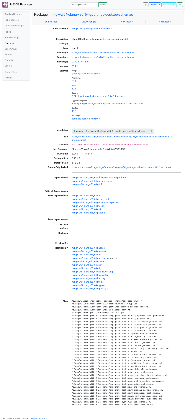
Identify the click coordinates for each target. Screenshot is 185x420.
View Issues (126, 21)
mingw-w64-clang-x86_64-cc (86, 195)
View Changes (89, 21)
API (180, 4)
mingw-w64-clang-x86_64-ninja (87, 209)
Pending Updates (13, 14)
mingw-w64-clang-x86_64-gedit (87, 265)
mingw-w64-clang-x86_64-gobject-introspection (95, 202)
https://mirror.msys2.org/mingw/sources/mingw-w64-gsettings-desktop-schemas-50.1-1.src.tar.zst (121, 167)
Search (103, 4)
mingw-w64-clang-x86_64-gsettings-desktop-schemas (91, 14)
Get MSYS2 (155, 4)
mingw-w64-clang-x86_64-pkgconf (88, 212)
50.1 (74, 81)
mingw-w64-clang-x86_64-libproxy (88, 278)
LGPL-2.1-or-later (80, 61)
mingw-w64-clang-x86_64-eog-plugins (90, 258)
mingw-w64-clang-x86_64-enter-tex (89, 251)
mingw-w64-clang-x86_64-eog (86, 254)
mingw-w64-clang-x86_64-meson (88, 206)
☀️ (145, 4)
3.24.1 (75, 96)
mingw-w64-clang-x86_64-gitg (86, 268)
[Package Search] (85, 4)
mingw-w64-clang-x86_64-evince (88, 261)
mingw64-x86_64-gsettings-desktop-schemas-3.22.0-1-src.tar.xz (111, 103)
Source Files (51, 21)
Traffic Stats (11, 72)
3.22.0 (75, 103)
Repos (8, 31)
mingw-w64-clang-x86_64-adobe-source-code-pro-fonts (99, 177)
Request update (38, 418)
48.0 (74, 111)
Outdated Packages (14, 25)
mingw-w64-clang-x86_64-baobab (88, 248)
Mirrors (8, 77)
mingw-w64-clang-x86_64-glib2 (87, 184)
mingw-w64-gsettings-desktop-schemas (92, 28)
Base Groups (11, 49)
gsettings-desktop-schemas (86, 73)
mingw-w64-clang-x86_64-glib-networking (92, 271)
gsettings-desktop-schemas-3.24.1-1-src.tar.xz (103, 96)
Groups (8, 54)
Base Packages (12, 37)
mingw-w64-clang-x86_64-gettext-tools (91, 199)
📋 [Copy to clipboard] (150, 131)
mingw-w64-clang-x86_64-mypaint (88, 285)
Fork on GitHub (169, 4)
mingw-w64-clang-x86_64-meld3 (87, 281)
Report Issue (164, 21)
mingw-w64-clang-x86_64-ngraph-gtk (90, 288)
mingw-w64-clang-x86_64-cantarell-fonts (92, 181)
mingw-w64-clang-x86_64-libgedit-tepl (90, 275)
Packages (10, 43)
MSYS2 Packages (17, 5)
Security (9, 60)
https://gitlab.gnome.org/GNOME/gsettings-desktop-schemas (103, 52)
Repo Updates (12, 20)
